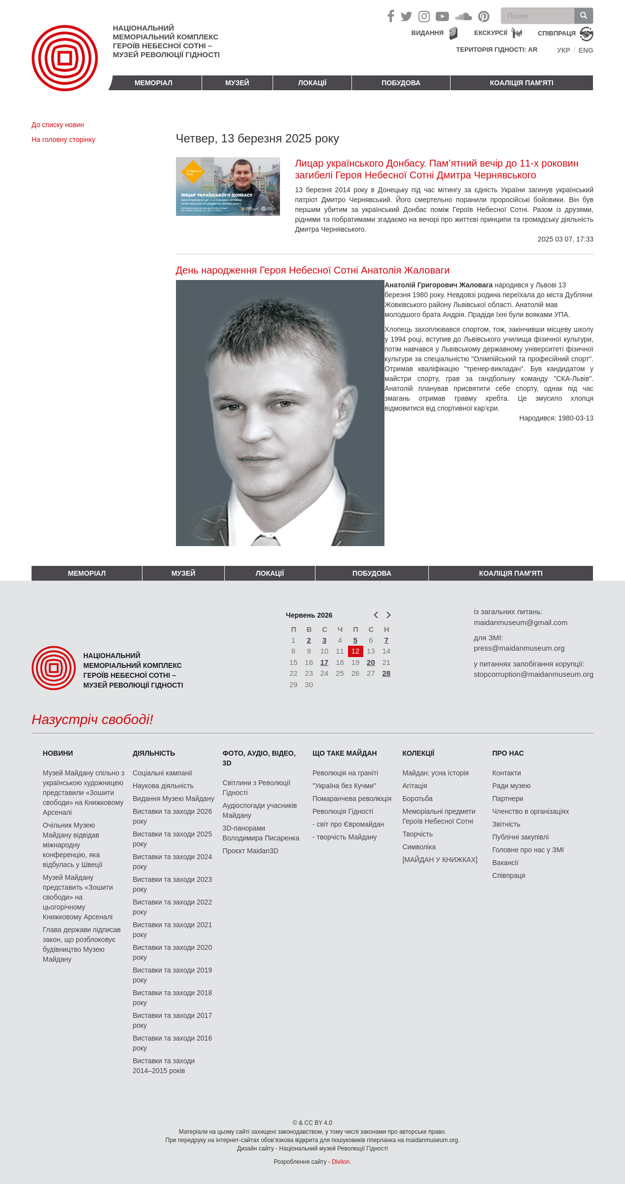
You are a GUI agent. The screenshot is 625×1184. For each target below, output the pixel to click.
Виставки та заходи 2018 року (172, 998)
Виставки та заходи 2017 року (172, 1020)
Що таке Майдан (344, 753)
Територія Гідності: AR (497, 49)
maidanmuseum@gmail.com (520, 622)
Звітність (506, 824)
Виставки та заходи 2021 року (172, 930)
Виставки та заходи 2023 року (172, 884)
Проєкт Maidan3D (250, 851)
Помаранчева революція (351, 798)
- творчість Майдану (344, 837)
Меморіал (154, 83)
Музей (237, 83)
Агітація (414, 786)
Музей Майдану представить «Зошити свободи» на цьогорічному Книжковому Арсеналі (78, 897)
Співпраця (508, 875)
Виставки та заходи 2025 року (172, 839)
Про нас (508, 753)
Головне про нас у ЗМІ (528, 850)
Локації (312, 83)
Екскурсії (490, 32)
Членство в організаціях (530, 811)
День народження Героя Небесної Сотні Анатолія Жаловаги (313, 270)
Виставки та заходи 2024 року (172, 862)
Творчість (417, 834)
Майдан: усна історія (435, 773)
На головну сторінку (63, 139)
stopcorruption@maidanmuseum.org (533, 674)
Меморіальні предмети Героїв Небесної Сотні (438, 816)
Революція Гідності (342, 811)
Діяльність (154, 753)
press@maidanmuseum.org (519, 648)
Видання (428, 32)
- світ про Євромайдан (348, 824)
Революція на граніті (345, 773)
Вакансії (505, 863)
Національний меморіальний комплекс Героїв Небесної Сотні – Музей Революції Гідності (166, 41)
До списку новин (58, 125)
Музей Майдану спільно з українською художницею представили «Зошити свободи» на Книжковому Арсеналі (84, 792)
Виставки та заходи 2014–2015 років (164, 1066)
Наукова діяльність (163, 786)
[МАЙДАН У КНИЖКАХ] (440, 860)
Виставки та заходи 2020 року (172, 952)
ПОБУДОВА (401, 83)
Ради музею (511, 786)
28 (386, 673)
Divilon (340, 1161)
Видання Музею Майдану (173, 798)
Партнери (507, 798)
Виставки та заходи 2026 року (172, 816)
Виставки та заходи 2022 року (172, 907)
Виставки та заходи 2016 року (172, 1043)
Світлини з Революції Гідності (256, 788)
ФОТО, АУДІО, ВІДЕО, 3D (259, 758)
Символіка (419, 847)
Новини (58, 753)
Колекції (418, 753)
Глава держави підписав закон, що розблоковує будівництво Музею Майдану (82, 944)
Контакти (506, 773)
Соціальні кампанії (162, 773)
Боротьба (417, 798)
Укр (563, 50)
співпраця (557, 33)
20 (371, 662)
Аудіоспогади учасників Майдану (260, 810)
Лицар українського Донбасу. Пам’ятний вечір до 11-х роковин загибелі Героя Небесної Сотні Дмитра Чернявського (436, 169)
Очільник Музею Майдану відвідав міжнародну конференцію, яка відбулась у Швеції (73, 845)
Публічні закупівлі (520, 837)
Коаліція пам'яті (522, 83)
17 (324, 662)
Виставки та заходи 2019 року (172, 975)
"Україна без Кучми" (344, 786)
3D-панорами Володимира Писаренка (261, 833)
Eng (586, 50)
